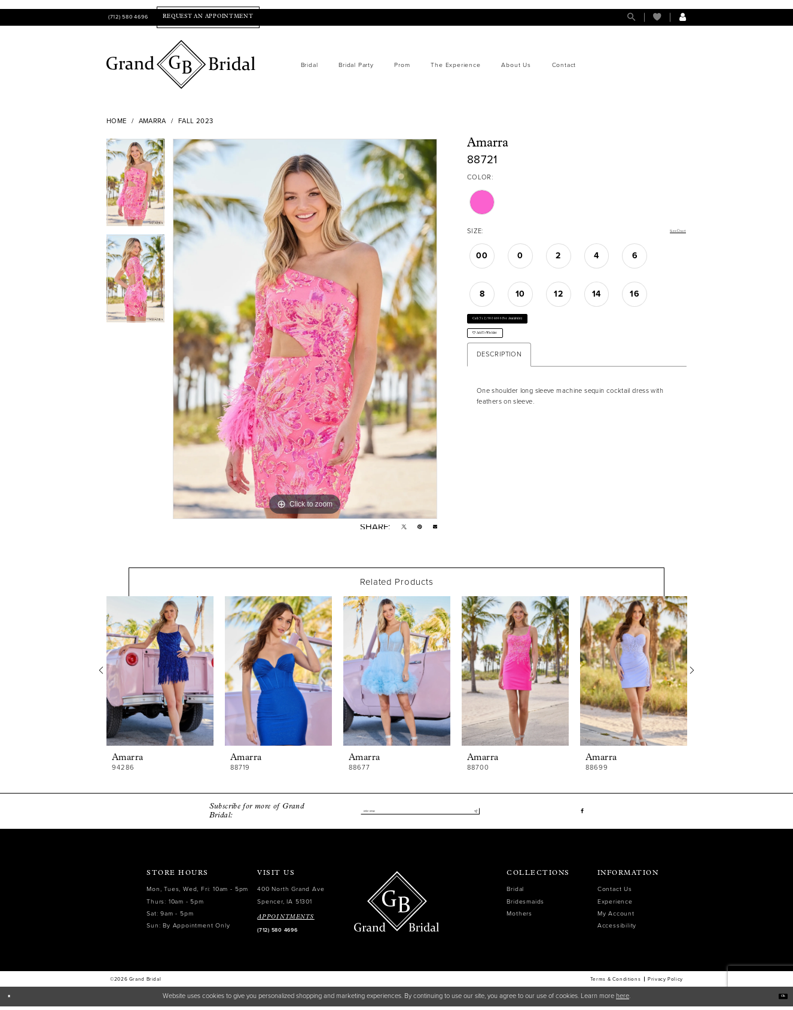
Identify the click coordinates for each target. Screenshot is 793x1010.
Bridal (515, 893)
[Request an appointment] (208, 17)
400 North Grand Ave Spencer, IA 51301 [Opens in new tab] (290, 899)
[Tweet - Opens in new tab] (395, 528)
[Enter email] (420, 814)
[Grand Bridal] (181, 64)
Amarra (152, 121)
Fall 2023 (195, 121)
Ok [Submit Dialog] (778, 999)
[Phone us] (127, 17)
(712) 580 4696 (277, 933)
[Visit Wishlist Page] (657, 17)
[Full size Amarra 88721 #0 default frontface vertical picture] (305, 328)
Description (499, 382)
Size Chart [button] (670, 232)
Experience (615, 905)
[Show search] (631, 17)
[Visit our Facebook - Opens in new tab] (581, 814)
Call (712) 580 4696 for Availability (529, 328)
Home (116, 121)
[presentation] (160, 675)
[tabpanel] (135, 187)
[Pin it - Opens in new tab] (414, 528)
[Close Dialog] (12, 1000)
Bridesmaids (525, 905)
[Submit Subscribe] (472, 814)
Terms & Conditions (615, 983)
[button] (683, 17)
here (622, 999)
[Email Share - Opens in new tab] (433, 529)
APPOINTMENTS (286, 920)
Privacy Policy (665, 983)
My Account (616, 917)
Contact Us (614, 893)
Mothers (519, 917)
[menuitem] (127, 17)
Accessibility (616, 929)
